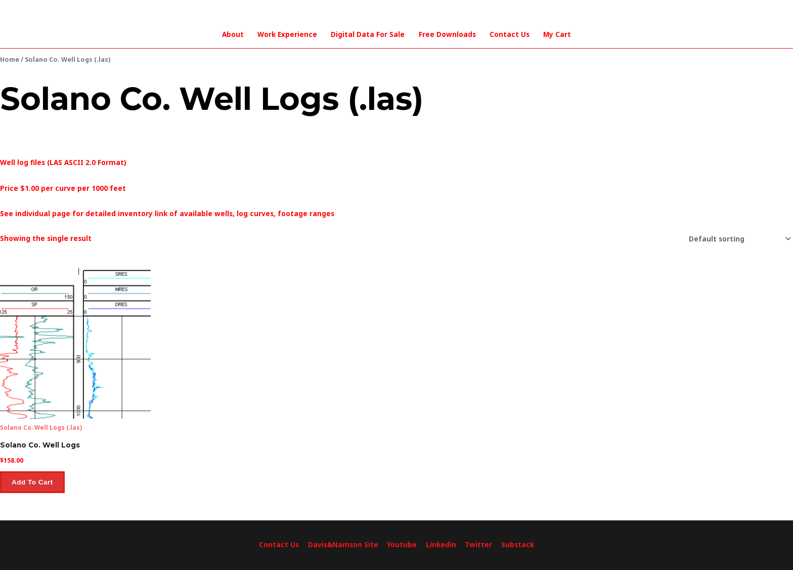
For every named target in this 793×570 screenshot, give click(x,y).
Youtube (402, 544)
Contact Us (510, 34)
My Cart (557, 34)
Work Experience (287, 34)
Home (9, 59)
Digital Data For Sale (368, 34)
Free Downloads (447, 34)
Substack (517, 544)
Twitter (478, 544)
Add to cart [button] (32, 482)
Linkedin (441, 544)
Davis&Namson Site (343, 544)
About (233, 34)
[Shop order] (738, 239)
